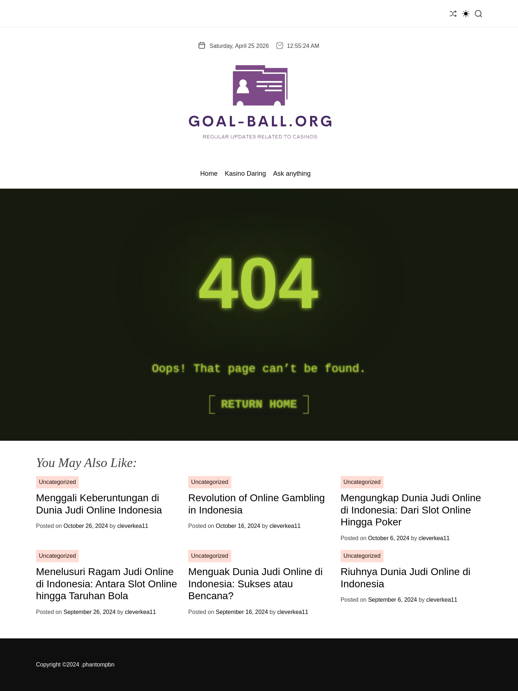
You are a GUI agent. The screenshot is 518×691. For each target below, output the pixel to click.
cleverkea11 (132, 526)
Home (208, 173)
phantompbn (98, 664)
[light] (465, 13)
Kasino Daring (245, 173)
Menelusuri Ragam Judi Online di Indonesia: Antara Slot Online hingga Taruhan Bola (106, 583)
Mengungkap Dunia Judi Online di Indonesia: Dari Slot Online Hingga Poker (411, 510)
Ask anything (291, 173)
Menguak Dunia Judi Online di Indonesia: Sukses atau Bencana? (255, 583)
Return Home (259, 404)
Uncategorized (57, 482)
